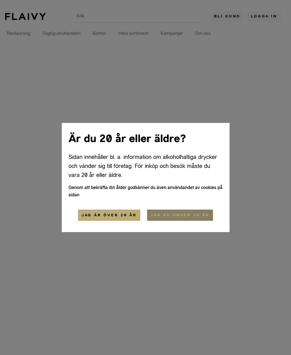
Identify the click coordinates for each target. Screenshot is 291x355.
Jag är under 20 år (180, 215)
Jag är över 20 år (109, 215)
